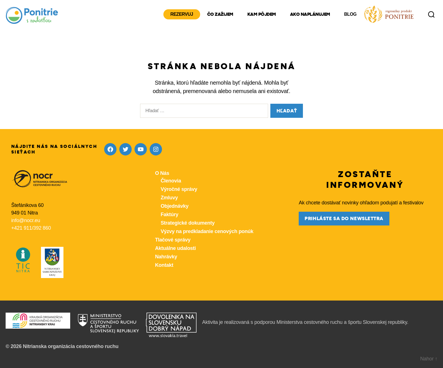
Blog (350, 14)
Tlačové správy (172, 240)
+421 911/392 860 (31, 228)
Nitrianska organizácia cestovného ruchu (70, 346)
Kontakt (164, 265)
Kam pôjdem (261, 14)
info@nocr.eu (25, 220)
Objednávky (174, 206)
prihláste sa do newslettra (344, 218)
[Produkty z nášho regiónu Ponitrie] (389, 14)
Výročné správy (179, 189)
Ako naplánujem (310, 14)
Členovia (171, 181)
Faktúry (169, 214)
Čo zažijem (220, 14)
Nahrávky (166, 256)
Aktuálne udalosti (175, 248)
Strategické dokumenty (187, 223)
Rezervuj (181, 14)
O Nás (162, 173)
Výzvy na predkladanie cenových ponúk (207, 231)
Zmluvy (169, 197)
